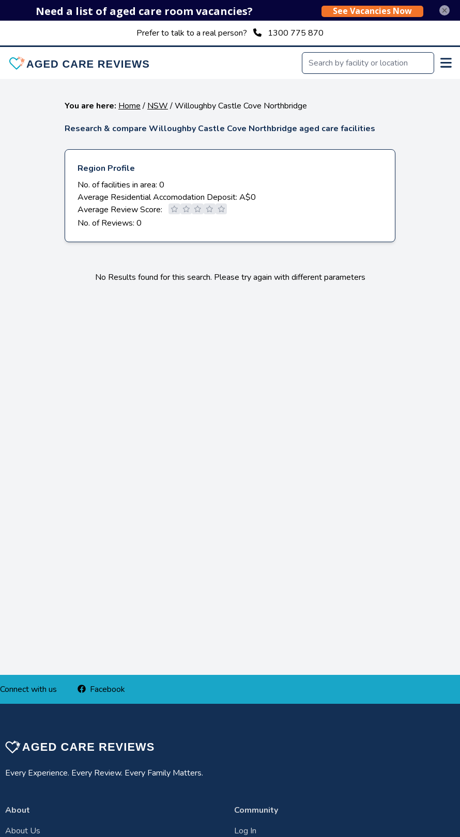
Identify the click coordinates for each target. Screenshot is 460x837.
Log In (245, 830)
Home (129, 106)
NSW (157, 106)
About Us (22, 830)
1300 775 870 (296, 33)
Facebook (101, 689)
